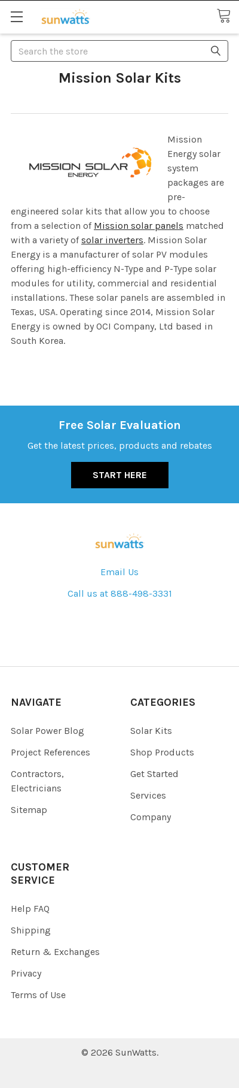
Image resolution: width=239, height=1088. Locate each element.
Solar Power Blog (47, 730)
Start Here (120, 474)
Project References (50, 752)
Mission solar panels (138, 225)
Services (148, 795)
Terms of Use (38, 995)
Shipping (31, 930)
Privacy (26, 973)
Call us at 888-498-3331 (120, 593)
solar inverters (112, 240)
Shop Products (162, 752)
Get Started (154, 773)
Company (150, 817)
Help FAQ (30, 908)
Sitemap (29, 809)
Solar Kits (151, 730)
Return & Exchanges (55, 951)
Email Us (119, 572)
